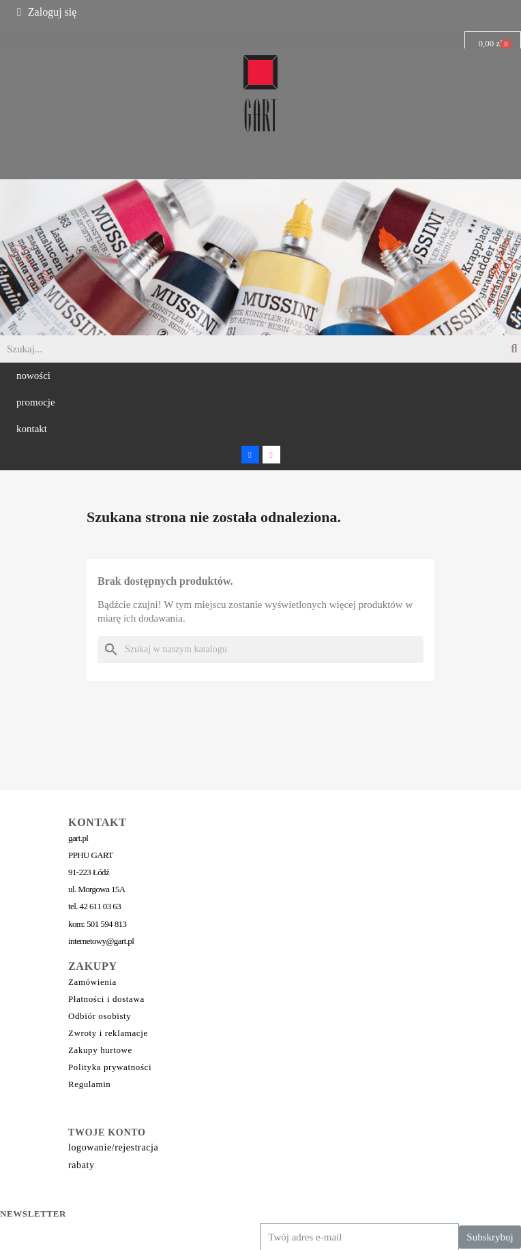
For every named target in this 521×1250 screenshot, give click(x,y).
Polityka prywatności (109, 1067)
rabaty (81, 1165)
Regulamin (89, 1084)
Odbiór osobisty (99, 1016)
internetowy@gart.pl (101, 941)
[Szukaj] (260, 649)
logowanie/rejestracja (113, 1147)
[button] (33, 376)
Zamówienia (92, 982)
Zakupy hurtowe (100, 1050)
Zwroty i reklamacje (108, 1033)
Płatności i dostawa (106, 999)
